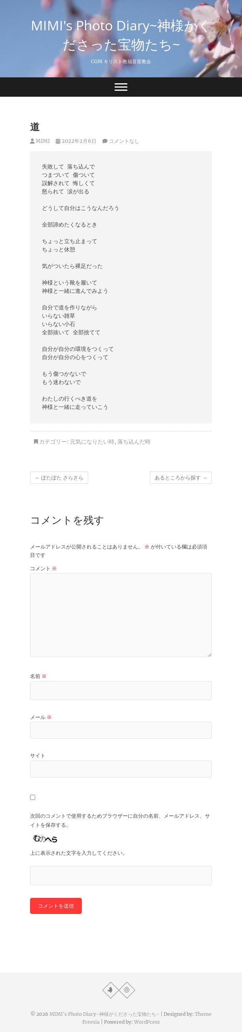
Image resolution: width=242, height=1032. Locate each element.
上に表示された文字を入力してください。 (79, 853)
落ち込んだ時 (134, 441)
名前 (38, 676)
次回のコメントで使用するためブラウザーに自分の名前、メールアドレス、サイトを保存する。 (120, 820)
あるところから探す (181, 477)
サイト (37, 755)
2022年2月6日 (76, 141)
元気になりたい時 (92, 441)
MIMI (40, 141)
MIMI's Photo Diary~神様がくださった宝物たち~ (121, 34)
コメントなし (124, 141)
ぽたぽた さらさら (59, 477)
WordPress (147, 1022)
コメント (43, 568)
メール (41, 717)
